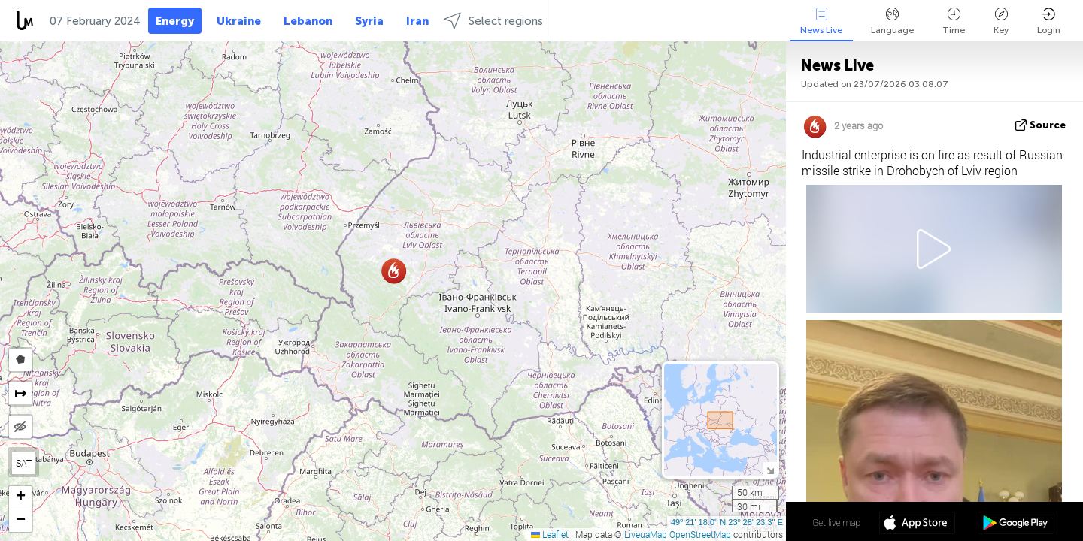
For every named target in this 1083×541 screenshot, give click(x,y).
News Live (821, 21)
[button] (393, 271)
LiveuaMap (645, 534)
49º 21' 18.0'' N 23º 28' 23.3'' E (727, 522)
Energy (175, 21)
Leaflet (550, 534)
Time (953, 21)
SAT (24, 463)
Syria (369, 21)
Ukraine (239, 21)
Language (892, 21)
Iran (417, 21)
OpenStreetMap (700, 534)
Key (1001, 21)
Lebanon (308, 21)
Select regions (493, 20)
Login (1048, 21)
